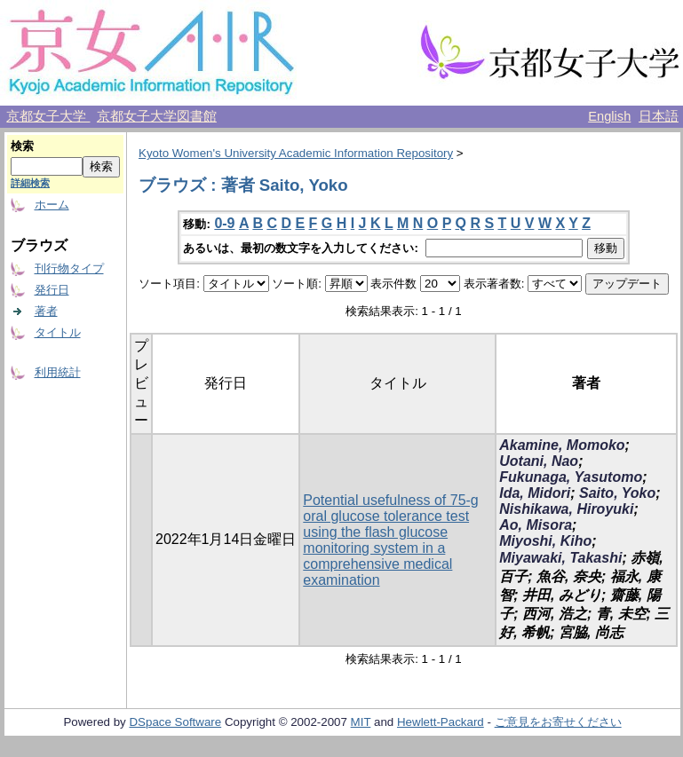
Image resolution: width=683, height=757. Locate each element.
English (609, 116)
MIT (361, 722)
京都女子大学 (48, 116)
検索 (22, 146)
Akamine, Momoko (561, 445)
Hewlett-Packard (440, 722)
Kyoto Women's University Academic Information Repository (296, 153)
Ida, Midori (534, 493)
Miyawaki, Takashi (560, 557)
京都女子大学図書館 (157, 116)
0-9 (224, 223)
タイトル (58, 332)
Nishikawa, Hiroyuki (566, 508)
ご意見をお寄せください (558, 722)
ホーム (52, 204)
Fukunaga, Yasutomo (570, 477)
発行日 (52, 289)
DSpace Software (175, 722)
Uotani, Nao (538, 461)
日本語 (659, 116)
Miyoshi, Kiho (545, 540)
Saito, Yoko (617, 493)
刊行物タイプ (69, 268)
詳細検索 (30, 182)
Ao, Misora (535, 524)
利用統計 (58, 372)
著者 (46, 311)
